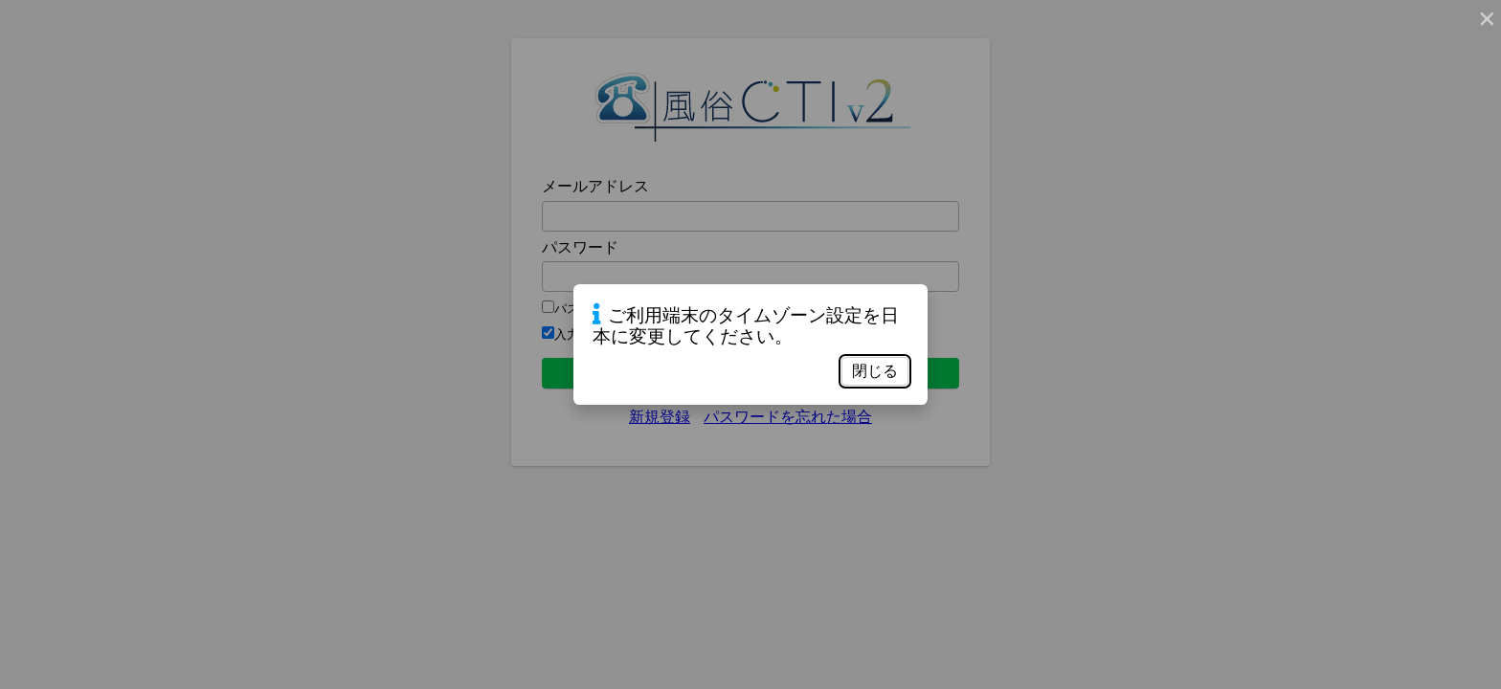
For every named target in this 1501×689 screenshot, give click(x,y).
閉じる (875, 371)
